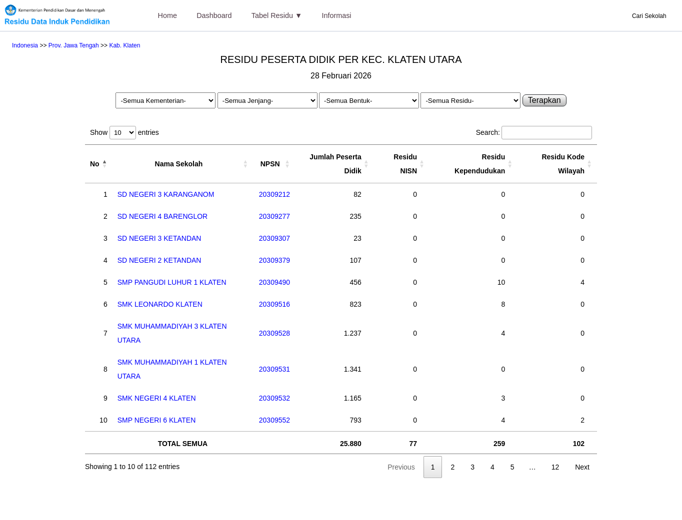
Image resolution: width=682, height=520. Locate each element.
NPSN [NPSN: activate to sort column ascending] (270, 164)
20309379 (274, 260)
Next (582, 467)
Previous (401, 467)
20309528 (274, 333)
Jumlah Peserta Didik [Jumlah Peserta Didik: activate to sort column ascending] (336, 164)
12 (556, 467)
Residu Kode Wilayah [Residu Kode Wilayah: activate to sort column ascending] (563, 164)
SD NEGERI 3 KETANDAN (160, 238)
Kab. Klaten (124, 45)
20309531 (274, 369)
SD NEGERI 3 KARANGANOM (166, 194)
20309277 (274, 216)
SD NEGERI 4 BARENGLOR (163, 216)
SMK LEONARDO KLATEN (160, 304)
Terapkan (544, 100)
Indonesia (25, 45)
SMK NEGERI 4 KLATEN (157, 398)
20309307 (274, 238)
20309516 (274, 304)
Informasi (336, 15)
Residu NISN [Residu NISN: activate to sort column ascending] (405, 164)
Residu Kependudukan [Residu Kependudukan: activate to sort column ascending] (479, 164)
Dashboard (214, 15)
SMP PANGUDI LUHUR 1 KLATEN (172, 282)
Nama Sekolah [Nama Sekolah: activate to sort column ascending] (179, 164)
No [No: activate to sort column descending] (95, 164)
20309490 (274, 282)
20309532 (274, 398)
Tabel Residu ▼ (277, 15)
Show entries (124, 132)
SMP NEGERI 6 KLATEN (157, 420)
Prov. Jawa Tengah (73, 45)
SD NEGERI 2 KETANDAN (160, 260)
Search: (534, 132)
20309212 (274, 194)
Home (167, 15)
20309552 (274, 420)
